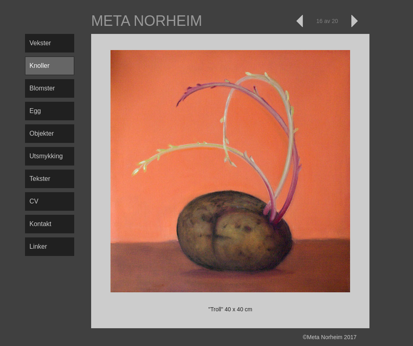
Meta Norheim (146, 21)
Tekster (39, 178)
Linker (38, 246)
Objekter (41, 133)
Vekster (40, 43)
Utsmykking (46, 156)
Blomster (42, 88)
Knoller (39, 65)
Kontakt (40, 223)
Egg (35, 110)
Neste (354, 21)
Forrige (300, 21)
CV (33, 201)
